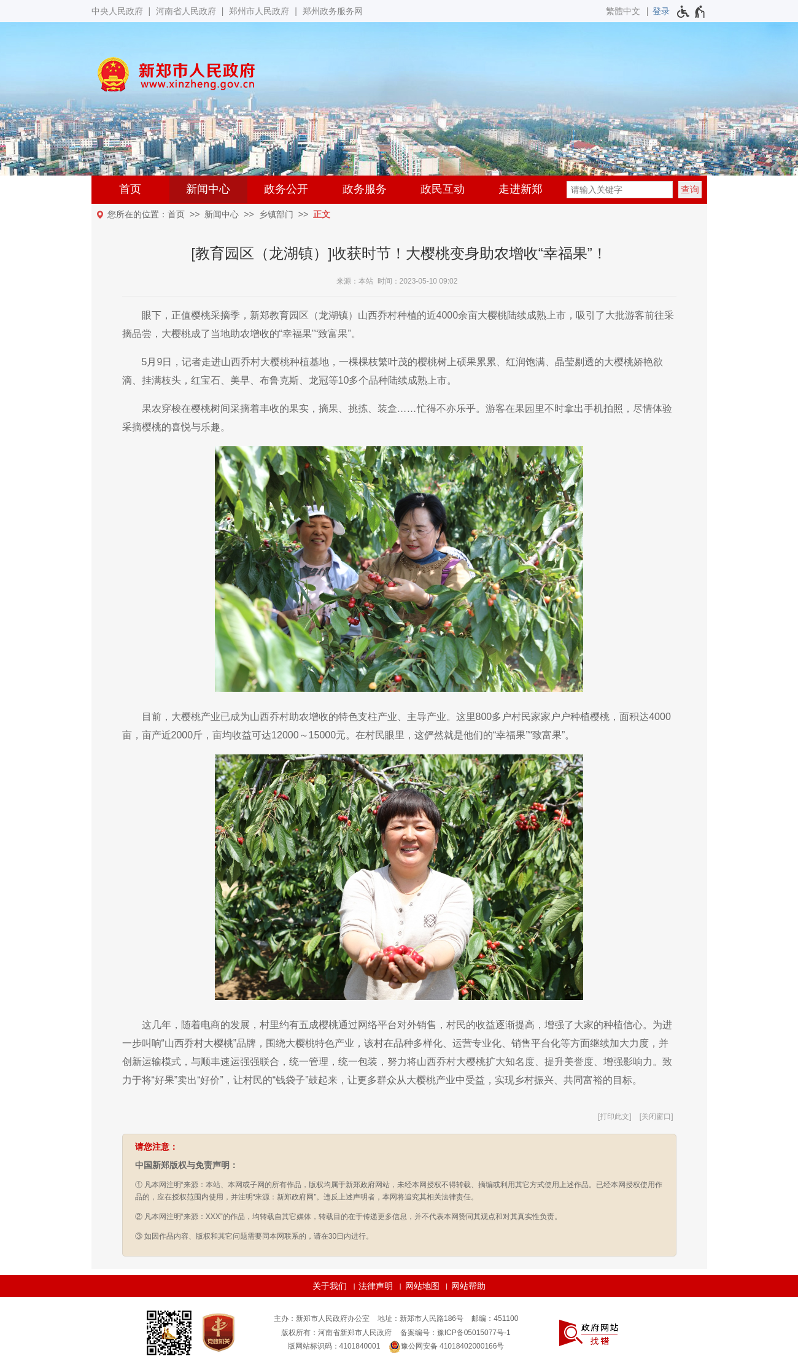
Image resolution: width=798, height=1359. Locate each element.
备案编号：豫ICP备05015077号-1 (455, 1332)
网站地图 (422, 1286)
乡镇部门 (276, 214)
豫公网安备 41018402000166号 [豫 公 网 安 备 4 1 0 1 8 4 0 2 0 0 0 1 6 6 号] (447, 1347)
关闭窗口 (656, 1116)
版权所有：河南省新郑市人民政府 (336, 1332)
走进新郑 (520, 189)
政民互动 (442, 189)
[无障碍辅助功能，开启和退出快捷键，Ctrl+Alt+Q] (691, 11)
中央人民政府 (117, 11)
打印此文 (614, 1116)
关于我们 (329, 1286)
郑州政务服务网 (333, 11)
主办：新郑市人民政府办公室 (322, 1318)
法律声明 (375, 1286)
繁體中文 (623, 11)
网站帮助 (468, 1286)
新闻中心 (208, 189)
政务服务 (365, 189)
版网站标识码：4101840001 (334, 1346)
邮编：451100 (494, 1318)
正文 (321, 214)
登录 (661, 11)
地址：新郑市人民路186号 (420, 1318)
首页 (130, 189)
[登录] (661, 11)
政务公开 (286, 189)
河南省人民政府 (186, 11)
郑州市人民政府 (259, 11)
